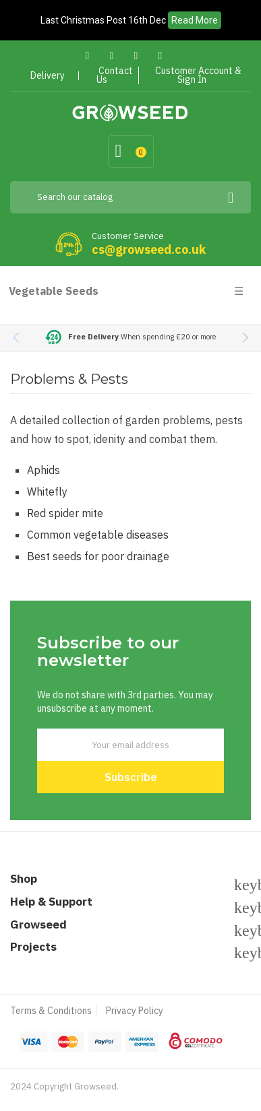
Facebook (87, 55)
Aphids (43, 470)
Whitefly (47, 491)
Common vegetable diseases (98, 534)
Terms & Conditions (51, 1011)
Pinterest (136, 55)
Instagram (160, 55)
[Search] (130, 197)
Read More (194, 20)
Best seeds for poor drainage (98, 556)
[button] (245, 338)
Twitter (111, 55)
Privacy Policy (134, 1011)
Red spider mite (65, 513)
